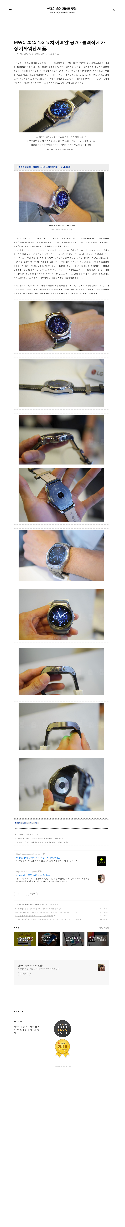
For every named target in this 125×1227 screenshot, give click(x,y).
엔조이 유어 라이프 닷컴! (30, 965)
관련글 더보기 (104, 928)
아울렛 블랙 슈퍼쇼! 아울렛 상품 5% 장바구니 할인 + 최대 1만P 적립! (47, 860)
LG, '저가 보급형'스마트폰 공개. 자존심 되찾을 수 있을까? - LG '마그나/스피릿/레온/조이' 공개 (47, 919)
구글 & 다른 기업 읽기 (37, 904)
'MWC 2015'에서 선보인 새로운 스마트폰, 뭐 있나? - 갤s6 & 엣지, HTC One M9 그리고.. (45, 912)
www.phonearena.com (64, 149)
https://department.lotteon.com (29, 854)
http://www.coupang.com (26, 872)
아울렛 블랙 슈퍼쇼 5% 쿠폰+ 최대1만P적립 (38, 857)
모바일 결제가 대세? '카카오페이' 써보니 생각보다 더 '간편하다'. (36, 909)
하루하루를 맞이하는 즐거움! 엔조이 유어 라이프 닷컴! (39, 969)
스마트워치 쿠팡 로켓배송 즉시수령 (33, 875)
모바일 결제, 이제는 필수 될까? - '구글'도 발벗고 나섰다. (34, 916)
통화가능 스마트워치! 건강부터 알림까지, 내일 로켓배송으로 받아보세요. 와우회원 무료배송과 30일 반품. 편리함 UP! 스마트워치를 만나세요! (52, 880)
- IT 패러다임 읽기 (22, 904)
